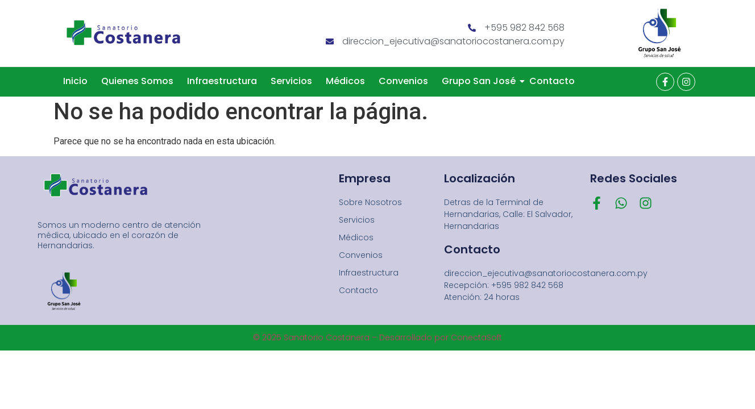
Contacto (552, 80)
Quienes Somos (137, 80)
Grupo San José (481, 80)
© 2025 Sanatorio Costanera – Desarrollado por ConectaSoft (377, 337)
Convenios (403, 80)
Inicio (75, 80)
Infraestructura (222, 80)
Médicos (345, 80)
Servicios (291, 80)
